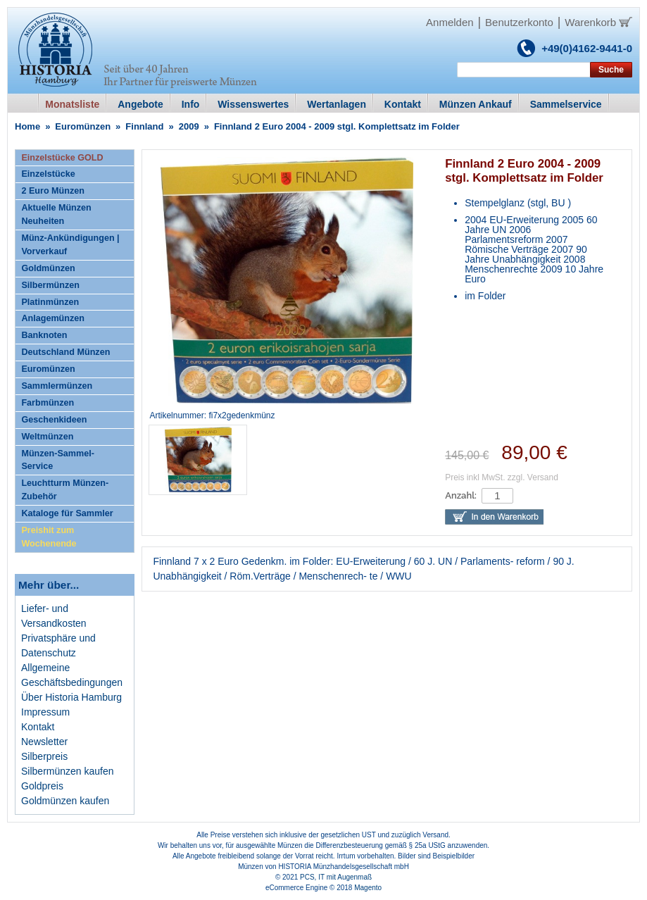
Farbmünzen (47, 403)
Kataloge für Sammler (67, 513)
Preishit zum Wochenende (48, 537)
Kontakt (37, 726)
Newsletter (44, 741)
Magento (368, 888)
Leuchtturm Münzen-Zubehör (64, 489)
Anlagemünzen (52, 318)
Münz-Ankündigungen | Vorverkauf (70, 244)
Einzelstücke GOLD (62, 158)
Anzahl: (461, 495)
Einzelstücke (48, 174)
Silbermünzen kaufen (67, 771)
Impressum (45, 712)
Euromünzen (83, 126)
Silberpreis (44, 756)
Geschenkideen (54, 420)
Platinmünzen (50, 302)
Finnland (144, 126)
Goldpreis (42, 786)
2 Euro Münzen (52, 191)
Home (27, 126)
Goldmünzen (48, 268)
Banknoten (44, 335)
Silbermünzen (50, 285)
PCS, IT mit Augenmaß (336, 877)
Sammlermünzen (56, 386)
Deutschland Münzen (65, 352)
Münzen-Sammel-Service (57, 460)
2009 (189, 126)
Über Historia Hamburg (71, 697)
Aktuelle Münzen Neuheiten (56, 214)
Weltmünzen (47, 437)
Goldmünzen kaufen (65, 800)
